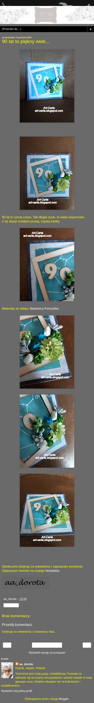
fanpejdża (52, 570)
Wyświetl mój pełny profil (16, 690)
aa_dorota (26, 664)
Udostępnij (11, 605)
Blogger (64, 698)
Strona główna (47, 645)
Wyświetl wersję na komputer (47, 652)
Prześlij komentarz (17, 625)
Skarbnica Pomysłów (44, 308)
